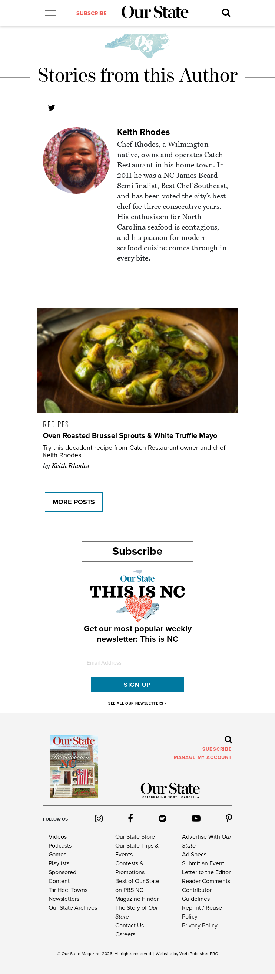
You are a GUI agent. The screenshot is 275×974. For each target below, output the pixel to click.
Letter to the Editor (206, 872)
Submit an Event (203, 863)
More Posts (74, 502)
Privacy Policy (200, 925)
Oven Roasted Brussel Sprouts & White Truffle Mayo (130, 435)
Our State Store (135, 837)
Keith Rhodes (143, 132)
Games (57, 854)
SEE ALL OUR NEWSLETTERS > (137, 703)
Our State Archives (73, 908)
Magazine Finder (137, 899)
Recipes (56, 424)
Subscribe (137, 551)
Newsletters (64, 899)
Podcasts (60, 845)
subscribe (91, 13)
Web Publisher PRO (198, 953)
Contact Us (129, 925)
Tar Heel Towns (68, 890)
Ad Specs (194, 854)
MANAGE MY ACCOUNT (203, 757)
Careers (125, 934)
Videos (58, 837)
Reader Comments (206, 881)
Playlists (59, 863)
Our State (71, 953)
